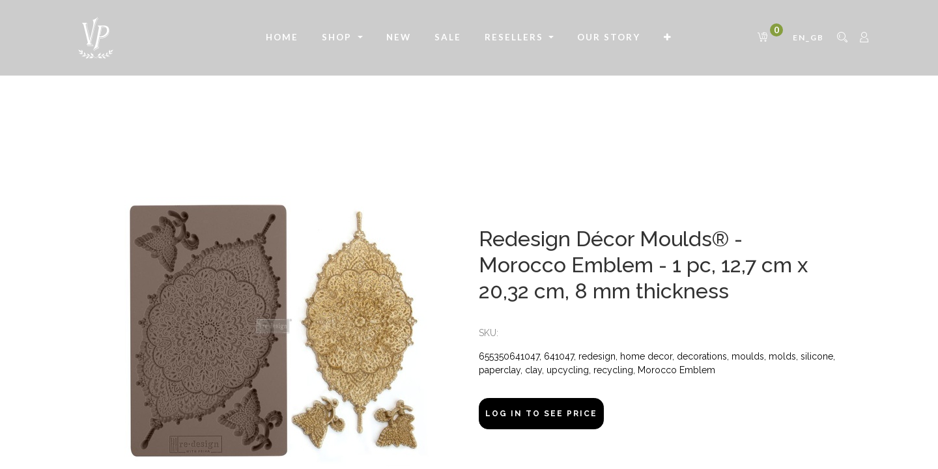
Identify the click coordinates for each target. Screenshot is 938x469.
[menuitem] (282, 38)
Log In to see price (541, 413)
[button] (668, 38)
